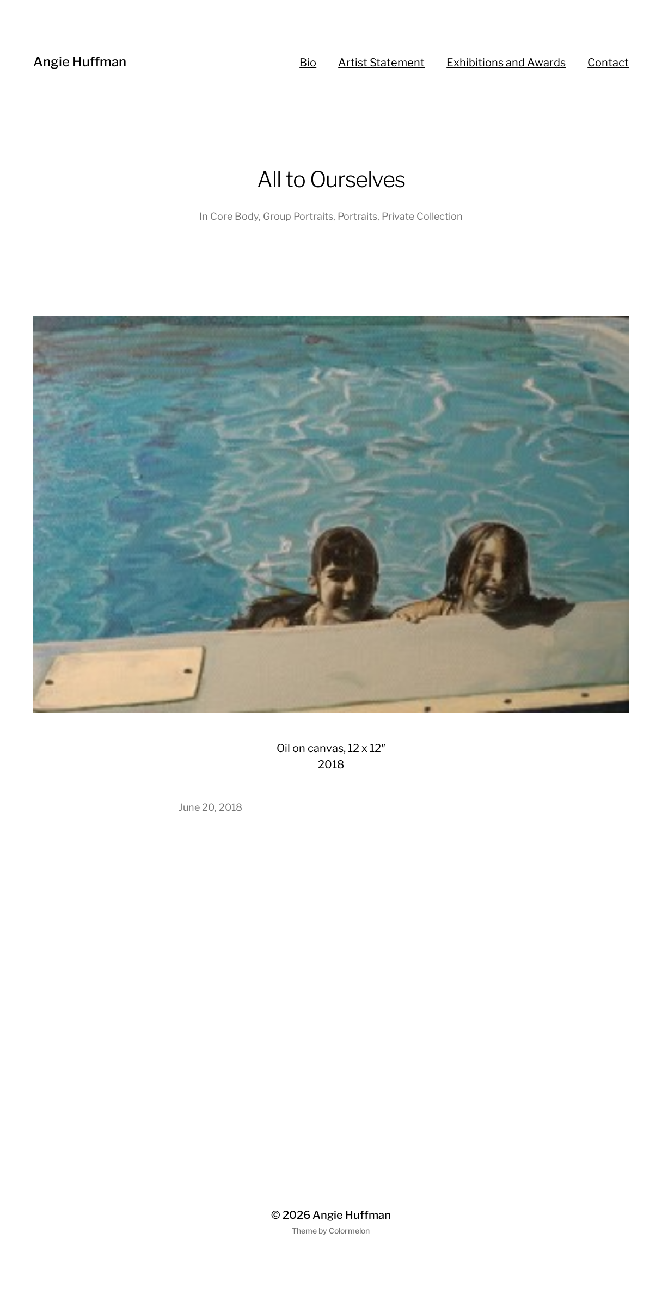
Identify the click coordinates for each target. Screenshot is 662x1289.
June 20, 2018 (210, 807)
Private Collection (422, 216)
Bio (307, 62)
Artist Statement (381, 62)
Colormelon (349, 1230)
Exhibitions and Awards (506, 62)
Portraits (357, 216)
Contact (608, 62)
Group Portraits (298, 216)
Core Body (234, 216)
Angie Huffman (79, 62)
